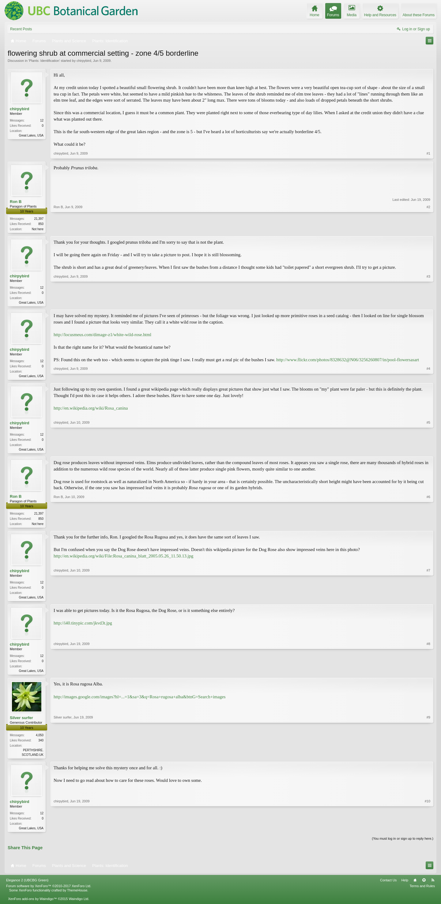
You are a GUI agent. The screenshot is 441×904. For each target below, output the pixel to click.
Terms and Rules (422, 891)
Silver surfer (21, 722)
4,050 (39, 739)
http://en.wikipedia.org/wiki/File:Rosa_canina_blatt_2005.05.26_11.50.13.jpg (123, 559)
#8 (428, 674)
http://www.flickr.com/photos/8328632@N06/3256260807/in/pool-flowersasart (347, 360)
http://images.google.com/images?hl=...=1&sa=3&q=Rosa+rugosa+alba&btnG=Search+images (139, 700)
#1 (428, 153)
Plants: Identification (44, 60)
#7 (428, 600)
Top (424, 885)
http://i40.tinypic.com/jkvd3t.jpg (83, 626)
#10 (427, 832)
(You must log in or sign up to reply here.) (402, 844)
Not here (37, 229)
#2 (428, 228)
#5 (428, 450)
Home (415, 885)
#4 (428, 376)
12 (41, 120)
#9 (428, 758)
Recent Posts (21, 29)
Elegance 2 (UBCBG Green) (27, 885)
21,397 (38, 218)
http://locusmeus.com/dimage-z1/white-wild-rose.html (102, 335)
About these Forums (419, 15)
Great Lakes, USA (31, 135)
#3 (428, 302)
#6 (428, 525)
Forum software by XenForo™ (48, 891)
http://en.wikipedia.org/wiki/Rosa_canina (91, 409)
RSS (433, 885)
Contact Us (388, 885)
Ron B (15, 201)
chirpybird (84, 60)
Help (404, 885)
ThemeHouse (77, 896)
